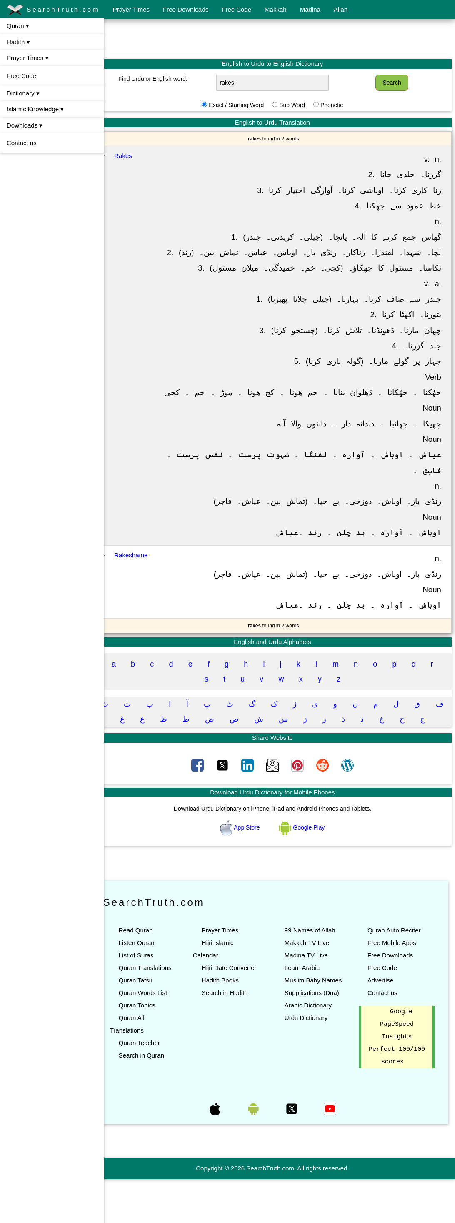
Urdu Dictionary (313, 1061)
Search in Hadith (235, 1024)
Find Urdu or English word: (165, 78)
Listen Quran (151, 973)
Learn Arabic (309, 998)
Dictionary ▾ (23, 93)
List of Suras (150, 986)
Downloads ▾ (24, 125)
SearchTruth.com (53, 10)
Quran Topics (151, 1036)
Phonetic (339, 105)
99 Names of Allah (317, 961)
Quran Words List (157, 1024)
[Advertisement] (279, 38)
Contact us (22, 142)
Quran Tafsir (150, 1011)
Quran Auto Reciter (397, 961)
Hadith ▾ (18, 41)
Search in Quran (155, 1086)
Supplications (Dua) (319, 1036)
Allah (341, 9)
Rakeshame (145, 586)
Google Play (309, 858)
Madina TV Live (313, 986)
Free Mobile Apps (395, 973)
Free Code (236, 9)
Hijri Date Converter (239, 998)
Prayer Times (131, 9)
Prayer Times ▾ (28, 57)
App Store (247, 858)
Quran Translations (159, 998)
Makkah (276, 9)
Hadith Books (230, 1011)
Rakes (138, 155)
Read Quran (150, 961)
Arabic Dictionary (315, 1049)
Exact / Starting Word (243, 105)
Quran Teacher (153, 1074)
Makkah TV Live (314, 973)
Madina (310, 9)
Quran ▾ (18, 25)
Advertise (384, 1011)
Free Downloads (185, 9)
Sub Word (299, 105)
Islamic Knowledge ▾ (35, 109)
